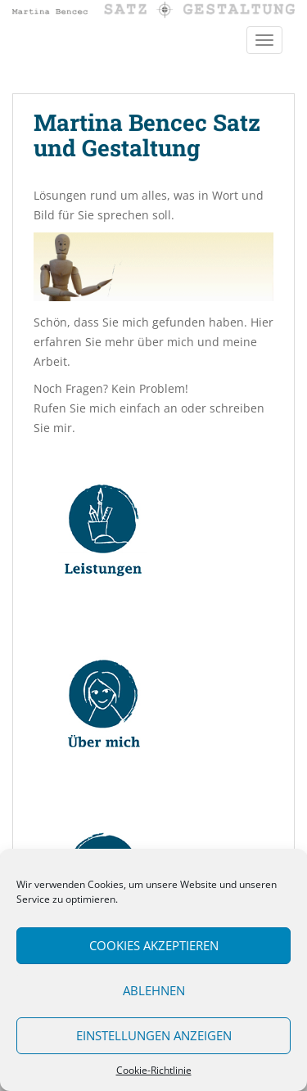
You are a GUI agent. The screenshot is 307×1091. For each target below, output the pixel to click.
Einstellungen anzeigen (154, 1035)
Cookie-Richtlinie (154, 1070)
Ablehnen (154, 990)
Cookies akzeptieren (154, 945)
